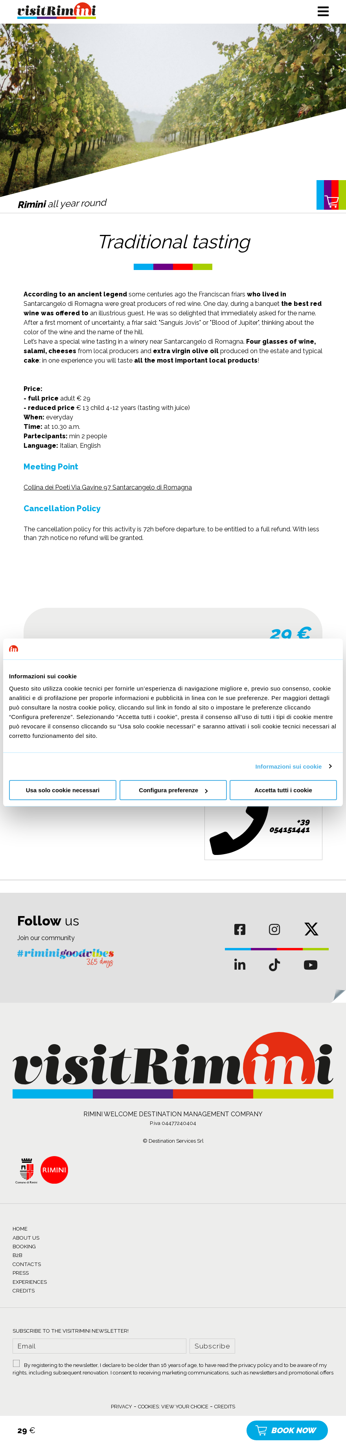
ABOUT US (26, 1238)
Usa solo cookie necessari (63, 790)
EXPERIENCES (30, 1282)
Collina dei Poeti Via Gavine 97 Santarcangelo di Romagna (108, 487)
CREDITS (24, 1291)
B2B (17, 1255)
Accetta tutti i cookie (283, 790)
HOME (20, 1229)
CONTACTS (27, 1264)
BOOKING (24, 1246)
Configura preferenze (173, 790)
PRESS (21, 1273)
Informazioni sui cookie (289, 766)
